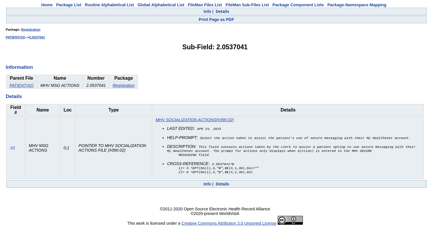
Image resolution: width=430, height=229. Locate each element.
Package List (68, 5)
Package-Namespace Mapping (357, 5)
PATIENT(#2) (15, 37)
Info (207, 11)
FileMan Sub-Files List (247, 5)
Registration (30, 29)
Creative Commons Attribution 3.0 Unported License (229, 224)
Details (222, 11)
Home (47, 5)
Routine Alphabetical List (109, 5)
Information (19, 67)
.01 (12, 148)
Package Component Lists (298, 5)
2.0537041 (37, 37)
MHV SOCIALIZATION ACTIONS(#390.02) (194, 120)
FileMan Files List (205, 5)
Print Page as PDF (216, 19)
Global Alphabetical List (160, 5)
